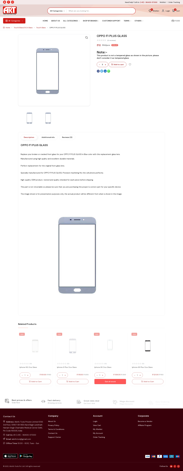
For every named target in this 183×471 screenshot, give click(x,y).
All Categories (71, 21)
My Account (98, 433)
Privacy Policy (53, 425)
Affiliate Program (145, 425)
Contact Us (52, 433)
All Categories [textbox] (56, 11)
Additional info (48, 137)
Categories (14, 20)
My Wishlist (97, 429)
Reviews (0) (67, 137)
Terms (127, 21)
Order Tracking (174, 2)
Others (139, 21)
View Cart (97, 425)
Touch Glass (41, 28)
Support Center (54, 437)
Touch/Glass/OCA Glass (23, 28)
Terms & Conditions (56, 429)
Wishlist (163, 2)
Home (45, 21)
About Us (55, 21)
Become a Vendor (145, 421)
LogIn (95, 421)
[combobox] (57, 11)
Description (29, 137)
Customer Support (111, 21)
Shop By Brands (91, 21)
